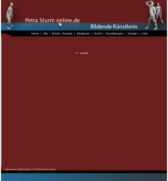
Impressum (10, 169)
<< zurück (81, 53)
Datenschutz (24, 169)
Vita (45, 33)
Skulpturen (83, 33)
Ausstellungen (114, 33)
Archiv (98, 33)
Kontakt (132, 33)
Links (144, 33)
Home (35, 33)
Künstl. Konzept (62, 33)
